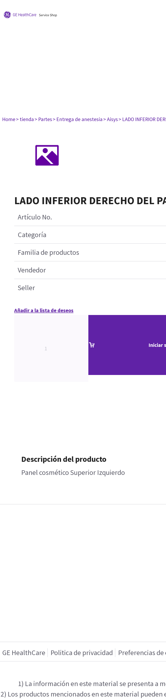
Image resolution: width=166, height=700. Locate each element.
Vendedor (32, 270)
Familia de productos (48, 252)
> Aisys (110, 119)
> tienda (25, 119)
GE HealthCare (23, 652)
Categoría (32, 234)
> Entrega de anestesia (78, 119)
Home (8, 119)
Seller (26, 287)
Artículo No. (35, 217)
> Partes (43, 119)
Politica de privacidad (82, 652)
